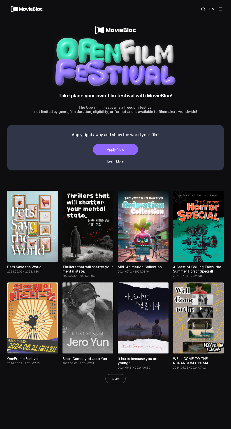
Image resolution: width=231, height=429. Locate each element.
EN (211, 9)
